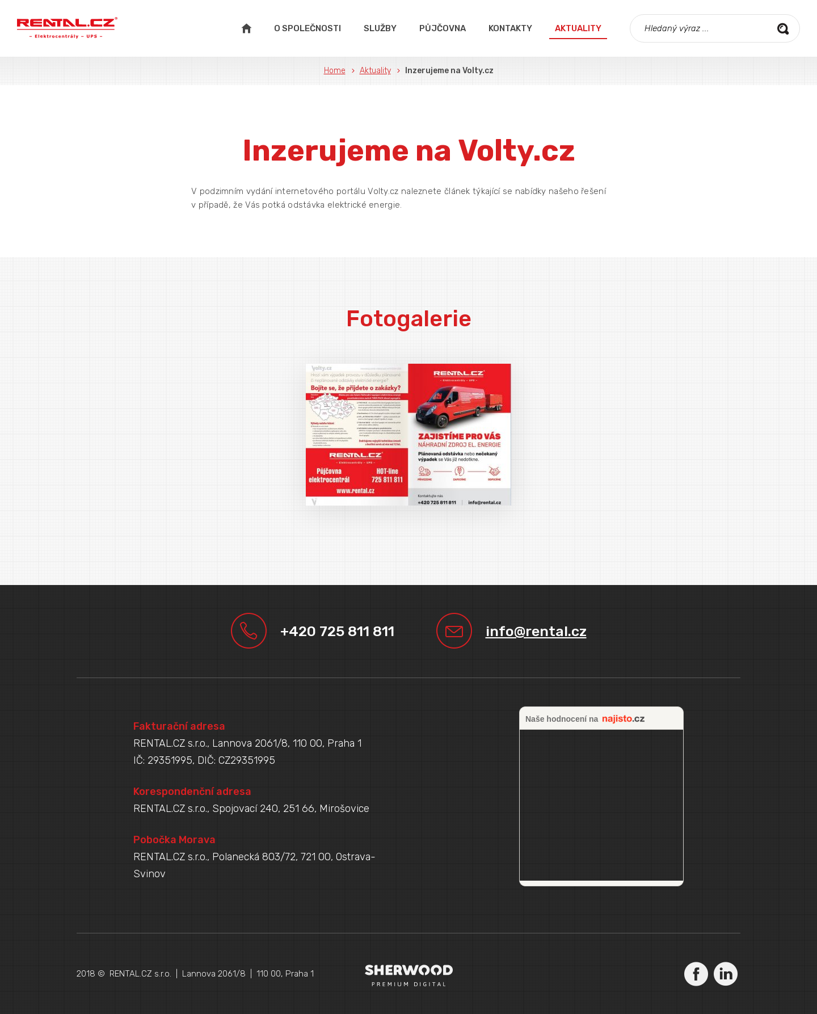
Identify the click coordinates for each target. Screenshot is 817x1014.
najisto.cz (624, 719)
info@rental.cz (536, 631)
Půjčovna (442, 28)
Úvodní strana (246, 28)
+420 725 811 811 (337, 631)
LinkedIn (726, 974)
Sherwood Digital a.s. (409, 974)
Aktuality (578, 28)
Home (335, 70)
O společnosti (307, 28)
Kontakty (510, 28)
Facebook (696, 974)
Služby (380, 28)
